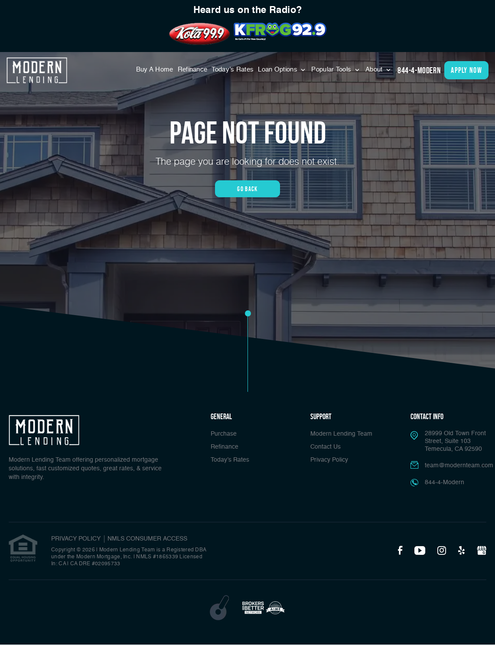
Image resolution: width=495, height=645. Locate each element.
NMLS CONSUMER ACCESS (147, 539)
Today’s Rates (233, 69)
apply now (466, 70)
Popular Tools (332, 69)
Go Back (247, 188)
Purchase (224, 434)
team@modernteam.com (459, 466)
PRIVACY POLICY (76, 539)
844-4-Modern (419, 70)
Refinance (193, 69)
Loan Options (278, 69)
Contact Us (325, 447)
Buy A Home (154, 69)
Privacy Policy (329, 460)
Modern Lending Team (341, 434)
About (374, 69)
